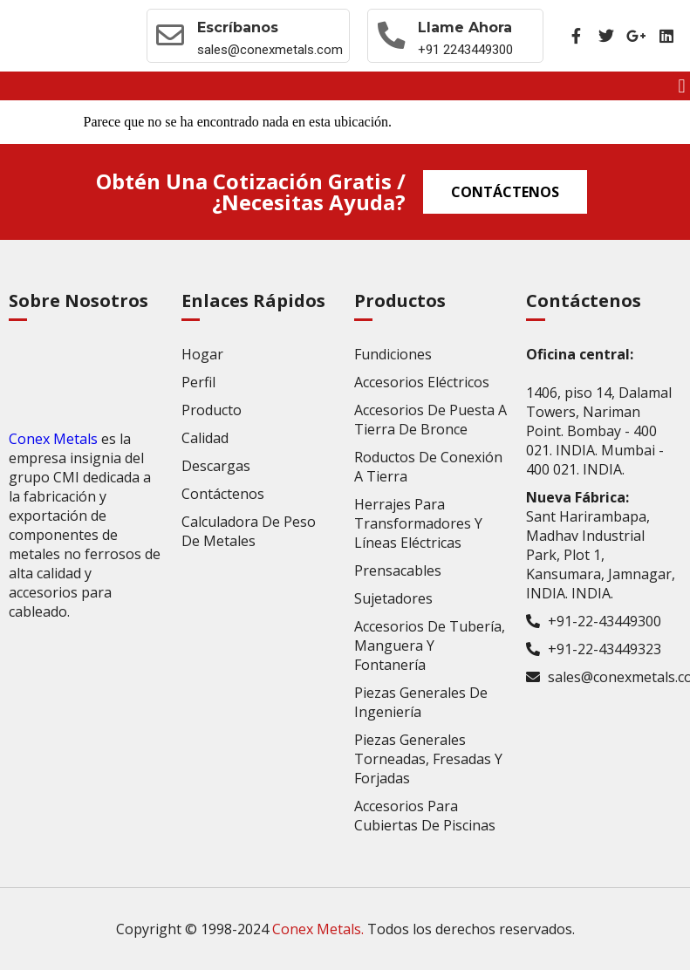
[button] (681, 86)
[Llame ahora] (391, 36)
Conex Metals (53, 438)
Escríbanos (237, 27)
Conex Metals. (318, 929)
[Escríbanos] (170, 36)
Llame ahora (465, 27)
